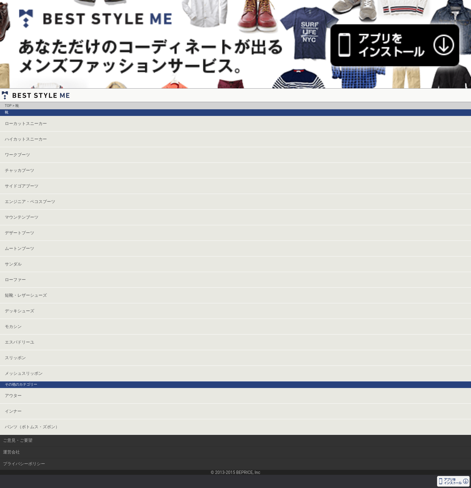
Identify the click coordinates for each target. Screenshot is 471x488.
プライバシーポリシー (24, 463)
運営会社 (11, 452)
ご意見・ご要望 (17, 440)
